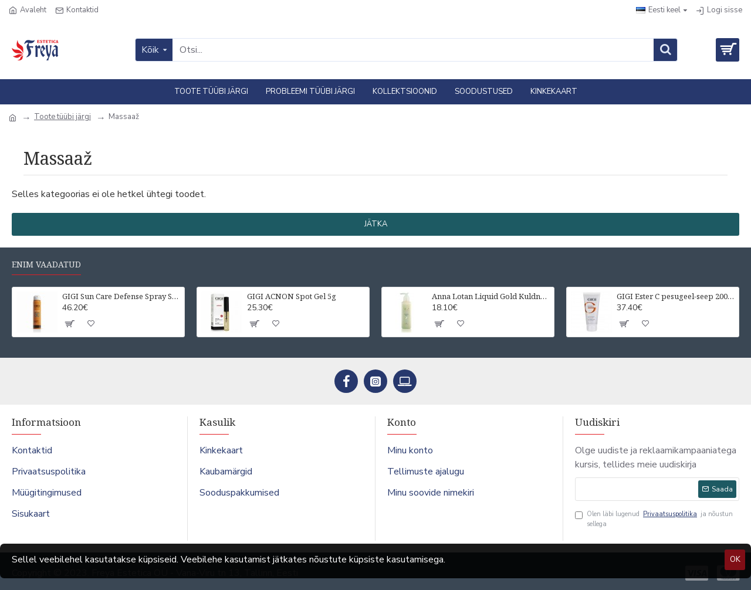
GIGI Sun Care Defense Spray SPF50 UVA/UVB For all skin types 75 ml (121, 296)
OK (735, 559)
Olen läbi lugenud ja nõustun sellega (654, 519)
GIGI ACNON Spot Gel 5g (291, 296)
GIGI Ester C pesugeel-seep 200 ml (676, 296)
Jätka (375, 224)
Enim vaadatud (46, 264)
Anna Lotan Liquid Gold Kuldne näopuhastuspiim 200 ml (491, 296)
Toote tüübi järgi (62, 116)
